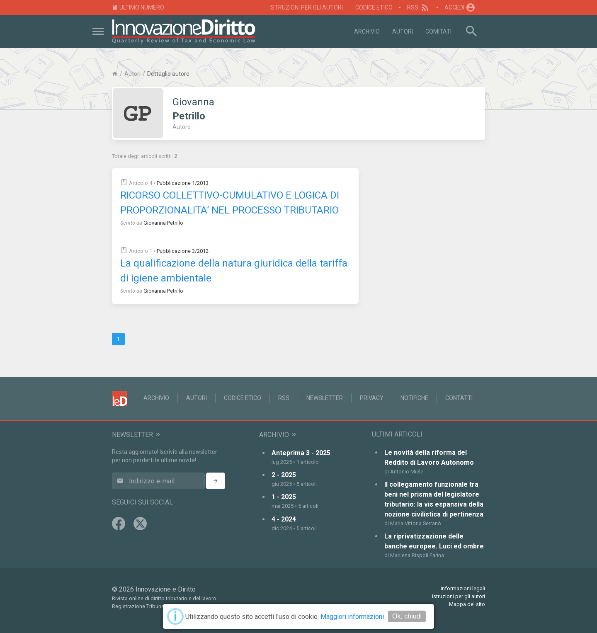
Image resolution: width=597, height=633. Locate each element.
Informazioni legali (463, 588)
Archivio (367, 31)
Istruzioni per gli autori (306, 7)
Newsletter (324, 398)
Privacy (371, 398)
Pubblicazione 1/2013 (183, 183)
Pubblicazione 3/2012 (183, 251)
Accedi (460, 7)
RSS (418, 7)
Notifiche (414, 398)
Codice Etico (374, 7)
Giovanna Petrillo (163, 223)
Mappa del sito (467, 604)
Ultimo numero (138, 7)
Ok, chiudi (407, 616)
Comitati (438, 31)
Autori (402, 31)
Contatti (459, 398)
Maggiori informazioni (352, 617)
